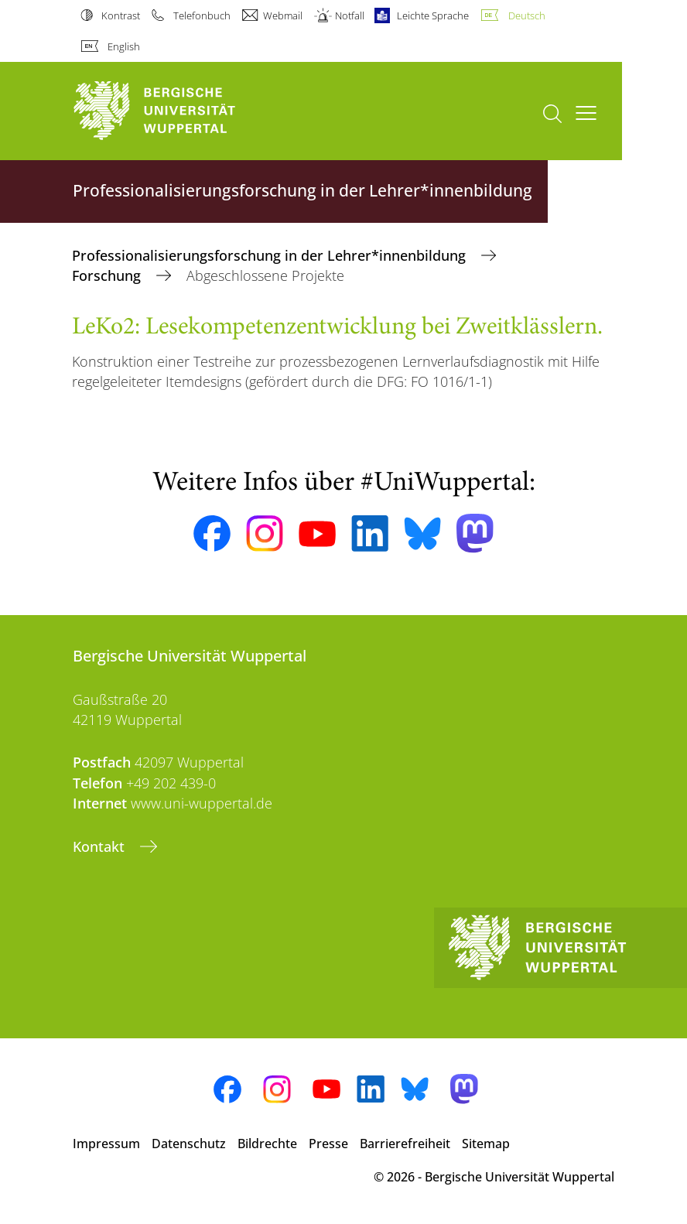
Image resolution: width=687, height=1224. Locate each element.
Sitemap (486, 1143)
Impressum (106, 1143)
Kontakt (100, 846)
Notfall (349, 15)
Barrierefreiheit (405, 1143)
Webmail (282, 15)
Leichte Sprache (433, 15)
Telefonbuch (202, 15)
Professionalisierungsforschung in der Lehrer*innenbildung (271, 255)
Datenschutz (189, 1143)
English (124, 46)
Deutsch (526, 15)
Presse (328, 1143)
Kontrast (120, 15)
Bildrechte (267, 1143)
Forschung (108, 275)
